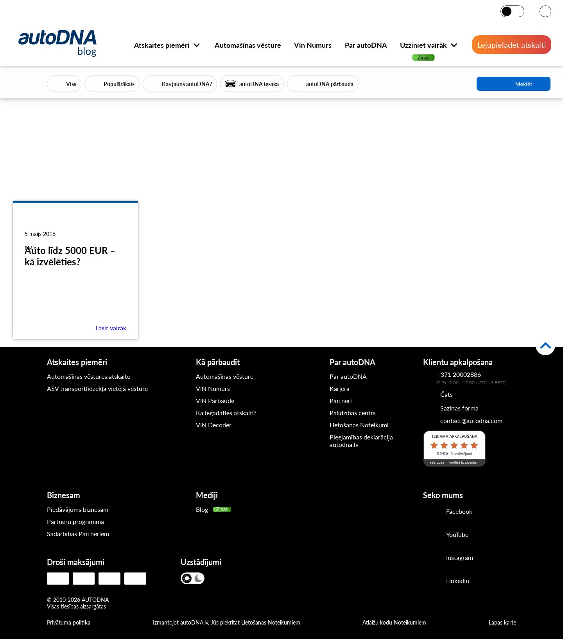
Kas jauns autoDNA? (187, 84)
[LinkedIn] (431, 581)
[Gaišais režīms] (507, 11)
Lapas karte (502, 622)
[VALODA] (545, 11)
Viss (71, 84)
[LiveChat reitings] (454, 448)
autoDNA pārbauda (329, 84)
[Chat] (438, 394)
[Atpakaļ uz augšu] (545, 345)
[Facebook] (431, 512)
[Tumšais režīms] (518, 11)
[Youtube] (431, 535)
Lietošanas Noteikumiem (270, 622)
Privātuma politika (68, 622)
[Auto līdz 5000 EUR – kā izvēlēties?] (75, 224)
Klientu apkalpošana (458, 362)
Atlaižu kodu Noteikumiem (394, 622)
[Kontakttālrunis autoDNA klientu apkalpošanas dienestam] (430, 378)
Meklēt (514, 84)
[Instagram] (431, 558)
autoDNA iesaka (259, 84)
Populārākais (119, 84)
